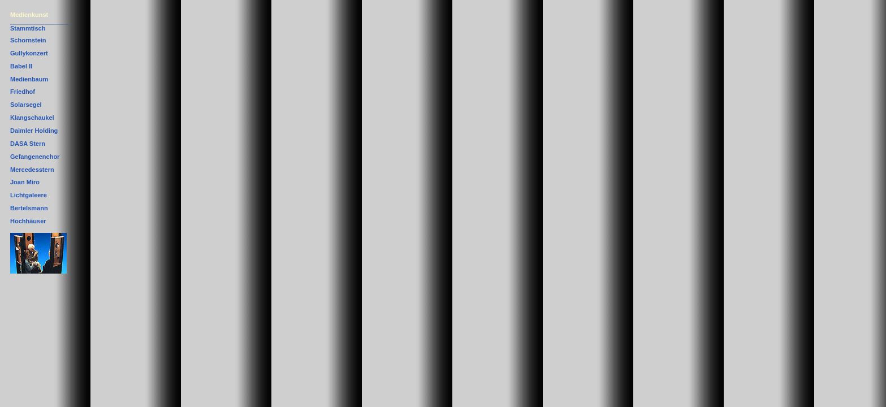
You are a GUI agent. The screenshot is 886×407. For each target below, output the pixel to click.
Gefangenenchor (34, 156)
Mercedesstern (32, 169)
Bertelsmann (29, 208)
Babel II (21, 66)
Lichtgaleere (28, 195)
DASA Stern (27, 143)
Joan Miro (25, 182)
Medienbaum (29, 79)
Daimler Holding (34, 130)
